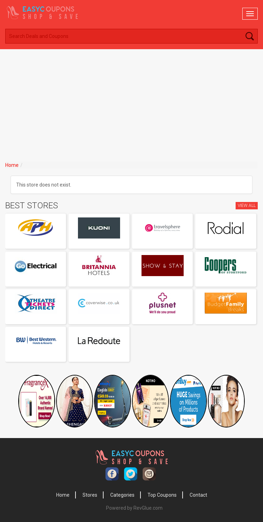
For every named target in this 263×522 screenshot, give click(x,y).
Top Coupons (162, 495)
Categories (122, 495)
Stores (90, 495)
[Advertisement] (131, 102)
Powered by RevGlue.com (134, 508)
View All (247, 205)
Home (12, 165)
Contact (198, 495)
